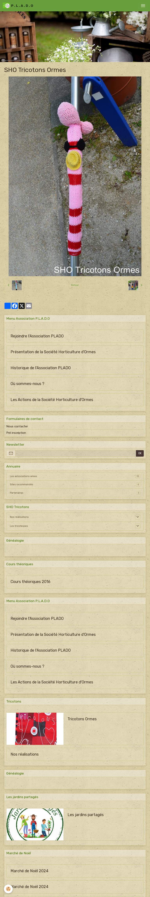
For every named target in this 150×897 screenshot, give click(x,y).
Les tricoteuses (19, 526)
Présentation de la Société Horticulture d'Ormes (53, 352)
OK (140, 453)
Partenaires (75, 493)
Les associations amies (75, 476)
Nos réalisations (19, 517)
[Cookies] (8, 889)
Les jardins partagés (86, 815)
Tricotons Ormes (82, 719)
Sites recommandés (75, 484)
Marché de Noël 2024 (29, 871)
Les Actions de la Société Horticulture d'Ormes (52, 399)
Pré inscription (16, 433)
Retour (75, 285)
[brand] (18, 6)
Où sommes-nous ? (27, 384)
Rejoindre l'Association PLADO (37, 336)
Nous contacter (17, 426)
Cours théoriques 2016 (30, 581)
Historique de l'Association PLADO (41, 368)
